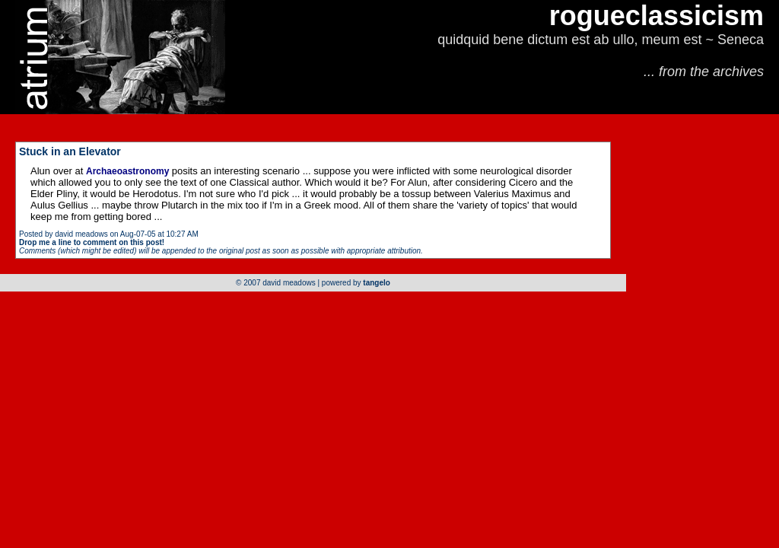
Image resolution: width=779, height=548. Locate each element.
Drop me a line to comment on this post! (91, 242)
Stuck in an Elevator (70, 151)
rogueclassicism (656, 15)
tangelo (376, 283)
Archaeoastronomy (129, 171)
